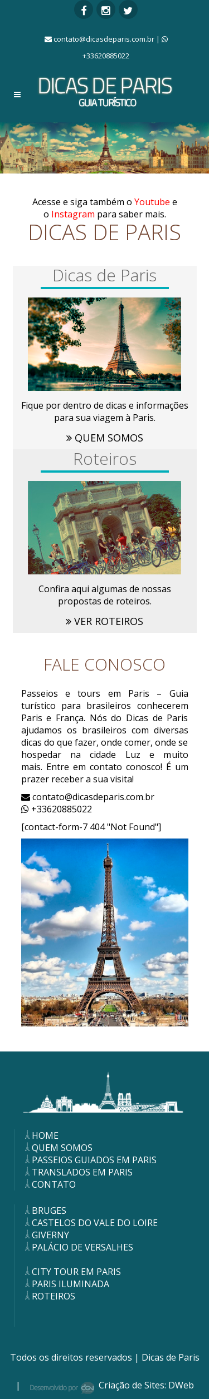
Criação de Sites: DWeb (146, 1385)
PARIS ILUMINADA (66, 1284)
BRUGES (44, 1210)
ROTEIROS (49, 1296)
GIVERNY (46, 1235)
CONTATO (49, 1184)
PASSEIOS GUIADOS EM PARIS (90, 1160)
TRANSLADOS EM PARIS (78, 1172)
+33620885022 (56, 809)
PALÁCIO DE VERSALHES (78, 1247)
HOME (41, 1135)
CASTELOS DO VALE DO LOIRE (90, 1223)
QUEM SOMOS (104, 437)
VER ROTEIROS (104, 621)
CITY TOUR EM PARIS (72, 1272)
